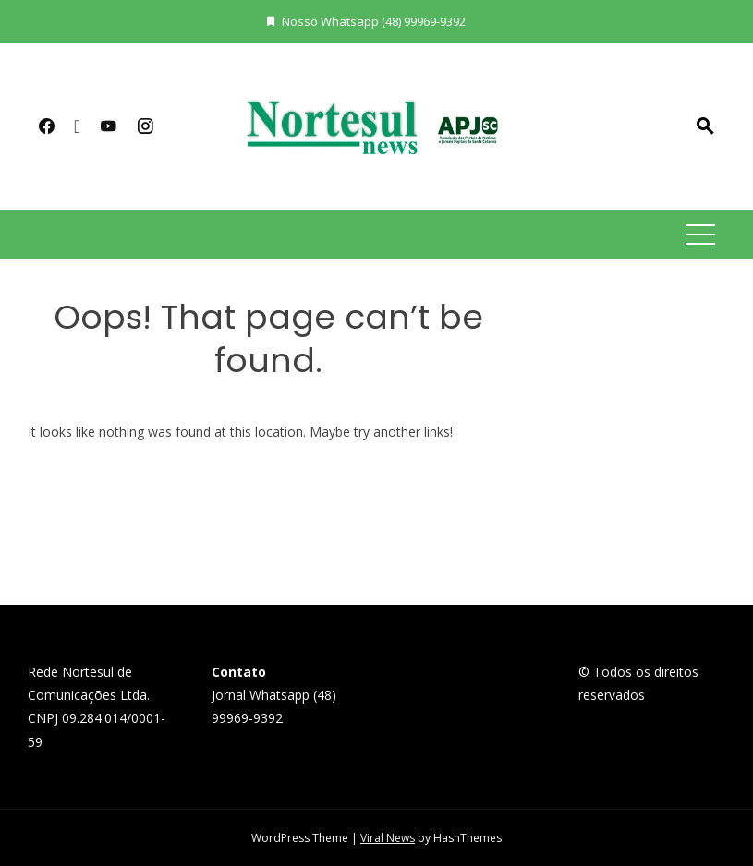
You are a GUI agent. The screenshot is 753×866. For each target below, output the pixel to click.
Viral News (387, 838)
